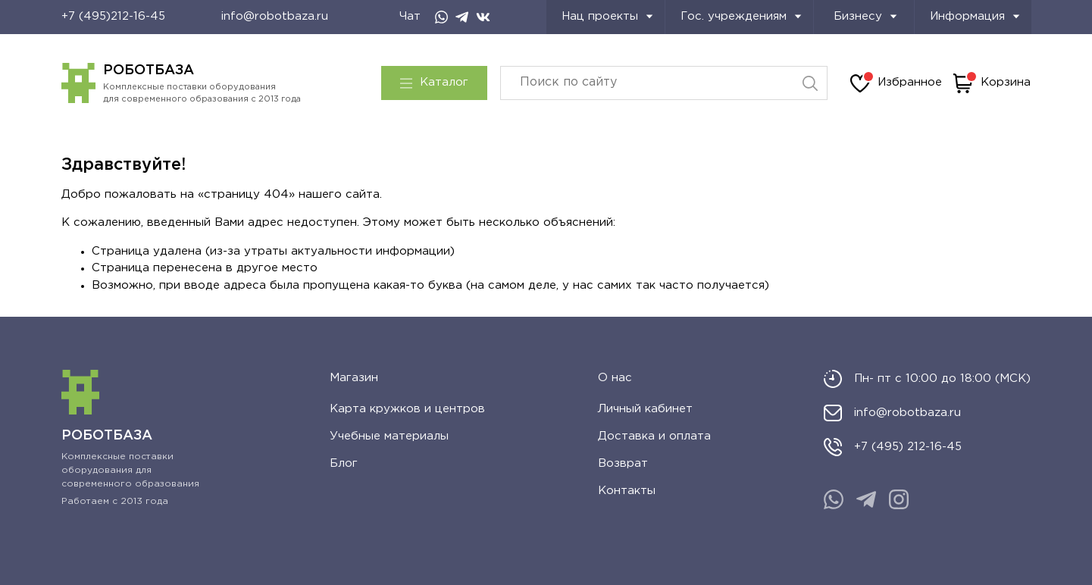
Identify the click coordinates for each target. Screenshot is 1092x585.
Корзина (992, 83)
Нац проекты (607, 16)
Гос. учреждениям (741, 16)
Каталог (434, 82)
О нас (615, 378)
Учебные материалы (389, 436)
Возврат (623, 463)
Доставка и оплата (654, 436)
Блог (344, 463)
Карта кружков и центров (407, 409)
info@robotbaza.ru (274, 16)
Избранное (896, 83)
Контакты (627, 491)
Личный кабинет (645, 409)
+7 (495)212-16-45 (113, 16)
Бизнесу (865, 16)
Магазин (354, 378)
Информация (975, 16)
